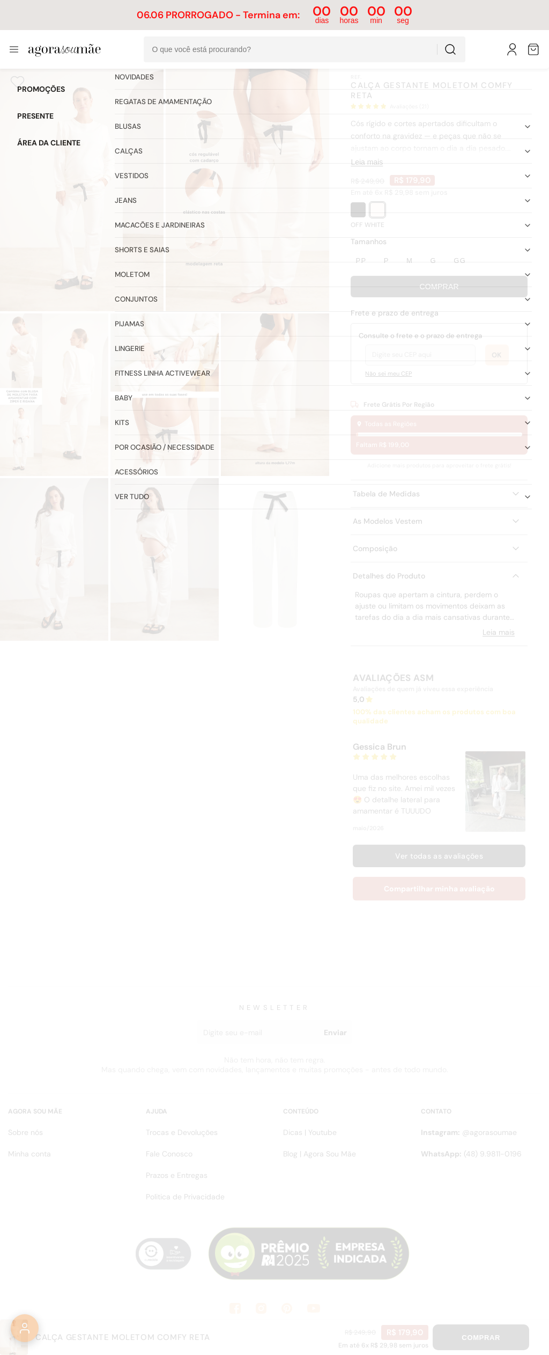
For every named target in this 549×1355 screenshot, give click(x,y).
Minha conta (29, 1154)
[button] (439, 106)
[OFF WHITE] (377, 209)
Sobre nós (25, 1132)
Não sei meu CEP (388, 373)
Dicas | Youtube (310, 1132)
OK (497, 355)
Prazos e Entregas (176, 1175)
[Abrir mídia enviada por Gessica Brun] (495, 791)
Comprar (439, 286)
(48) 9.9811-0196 (471, 1154)
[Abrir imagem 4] (164, 394)
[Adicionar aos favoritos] (17, 82)
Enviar (335, 1032)
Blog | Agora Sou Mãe (319, 1154)
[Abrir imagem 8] (275, 559)
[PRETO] (358, 209)
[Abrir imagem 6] (54, 559)
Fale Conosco (169, 1154)
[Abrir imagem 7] (164, 559)
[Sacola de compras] (534, 49)
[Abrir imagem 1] (82, 188)
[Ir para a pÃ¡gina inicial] (64, 49)
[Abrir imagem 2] (247, 188)
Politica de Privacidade (185, 1197)
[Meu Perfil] (512, 49)
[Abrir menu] (14, 49)
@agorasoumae (469, 1132)
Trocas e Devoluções (182, 1132)
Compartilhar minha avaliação (439, 888)
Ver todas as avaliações (439, 856)
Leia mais (367, 162)
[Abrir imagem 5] (275, 394)
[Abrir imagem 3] (54, 394)
